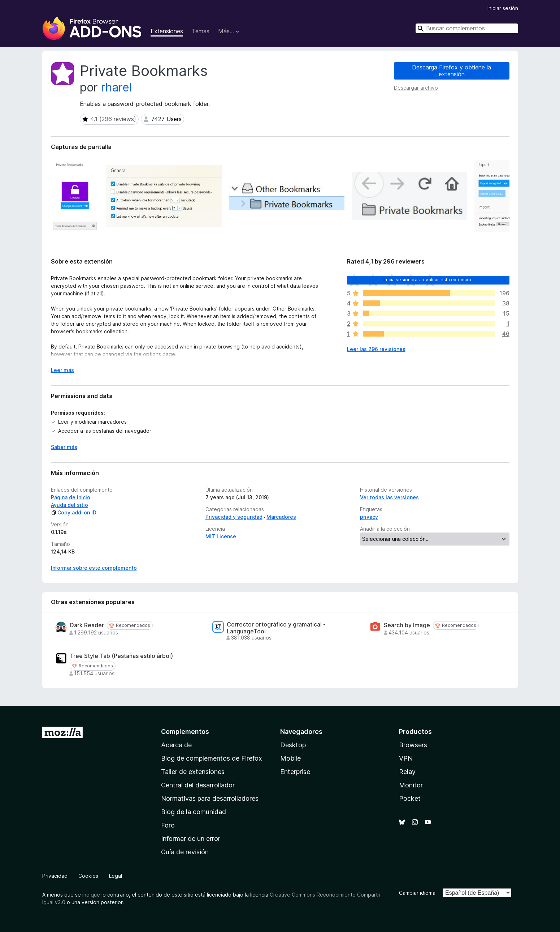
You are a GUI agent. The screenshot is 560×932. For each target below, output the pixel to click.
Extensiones (167, 31)
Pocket (410, 798)
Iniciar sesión (502, 8)
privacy (369, 517)
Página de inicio (70, 497)
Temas (200, 31)
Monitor (411, 785)
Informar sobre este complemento (94, 568)
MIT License (220, 536)
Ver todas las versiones (389, 497)
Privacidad (55, 876)
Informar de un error (190, 838)
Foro (168, 825)
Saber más (64, 447)
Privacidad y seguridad (233, 517)
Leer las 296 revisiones (376, 349)
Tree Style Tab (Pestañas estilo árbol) (121, 656)
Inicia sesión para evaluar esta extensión (428, 279)
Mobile (290, 758)
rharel (116, 87)
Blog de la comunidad (193, 812)
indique (91, 895)
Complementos (185, 731)
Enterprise (295, 771)
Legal (115, 876)
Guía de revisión (185, 852)
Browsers (413, 745)
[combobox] (467, 28)
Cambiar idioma (417, 893)
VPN (406, 758)
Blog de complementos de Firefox (211, 758)
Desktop (293, 745)
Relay (407, 771)
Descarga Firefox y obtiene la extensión (451, 71)
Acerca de (176, 745)
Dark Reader (87, 625)
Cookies (88, 876)
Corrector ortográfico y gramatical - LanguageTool (276, 628)
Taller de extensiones (193, 771)
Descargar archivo (416, 88)
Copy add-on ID (73, 512)
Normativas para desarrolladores (210, 798)
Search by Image (407, 625)
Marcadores (281, 517)
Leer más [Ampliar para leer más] (62, 370)
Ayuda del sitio (69, 505)
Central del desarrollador (198, 785)
